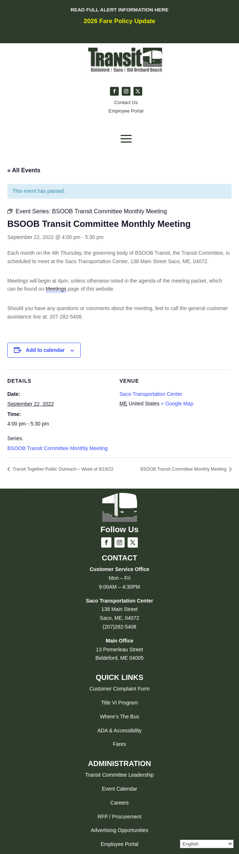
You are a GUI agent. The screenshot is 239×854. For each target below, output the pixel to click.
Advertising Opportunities (119, 830)
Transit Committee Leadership (119, 775)
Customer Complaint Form (119, 689)
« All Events (23, 170)
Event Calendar (119, 789)
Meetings (55, 289)
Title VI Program (119, 703)
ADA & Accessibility (120, 730)
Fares (119, 744)
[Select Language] (207, 844)
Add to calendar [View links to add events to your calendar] (45, 350)
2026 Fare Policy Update (119, 21)
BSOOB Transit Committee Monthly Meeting (57, 448)
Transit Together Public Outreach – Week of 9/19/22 (62, 469)
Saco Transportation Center (151, 394)
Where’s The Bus (119, 716)
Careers (119, 803)
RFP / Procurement (119, 817)
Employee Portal (120, 844)
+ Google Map (177, 403)
